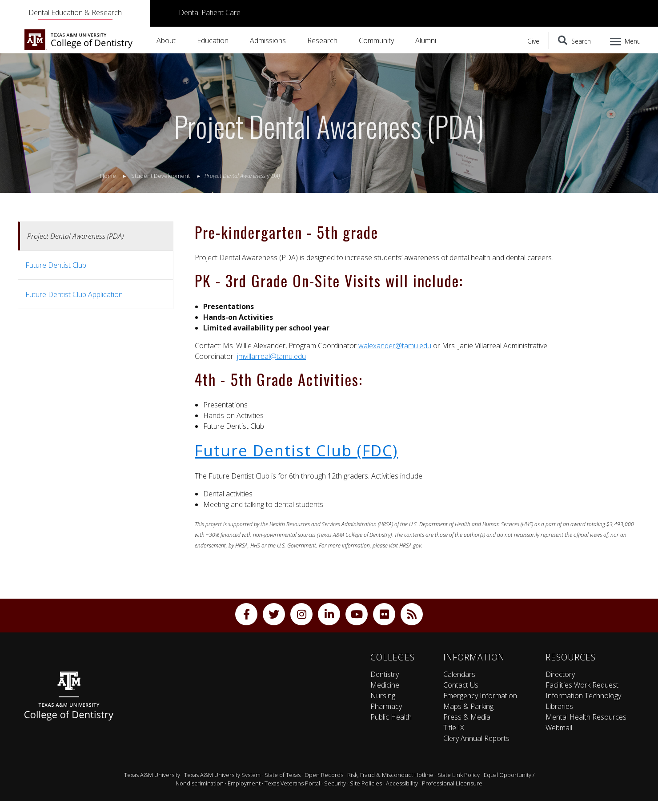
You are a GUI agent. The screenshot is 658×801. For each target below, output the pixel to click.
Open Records (324, 775)
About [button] (166, 40)
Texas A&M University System (222, 775)
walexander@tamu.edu (394, 345)
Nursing (382, 695)
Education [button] (213, 40)
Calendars (459, 674)
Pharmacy (386, 706)
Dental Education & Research (75, 12)
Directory (560, 674)
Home (108, 176)
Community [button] (376, 40)
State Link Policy (458, 775)
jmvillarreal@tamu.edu (271, 356)
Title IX (453, 728)
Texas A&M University (152, 775)
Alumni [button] (425, 40)
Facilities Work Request (582, 685)
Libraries (559, 706)
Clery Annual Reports (476, 738)
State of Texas (283, 775)
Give (533, 41)
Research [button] (322, 40)
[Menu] (625, 40)
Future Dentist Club (55, 265)
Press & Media (466, 717)
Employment (244, 783)
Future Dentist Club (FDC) (296, 450)
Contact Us (460, 685)
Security (335, 783)
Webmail (559, 728)
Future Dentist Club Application (74, 294)
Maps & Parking (468, 706)
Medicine (384, 685)
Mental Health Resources (586, 717)
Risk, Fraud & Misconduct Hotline (390, 775)
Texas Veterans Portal (292, 783)
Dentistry (384, 674)
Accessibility (402, 783)
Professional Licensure (452, 783)
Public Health (391, 717)
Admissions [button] (268, 40)
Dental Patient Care (210, 12)
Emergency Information (480, 695)
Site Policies (366, 783)
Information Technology (583, 695)
